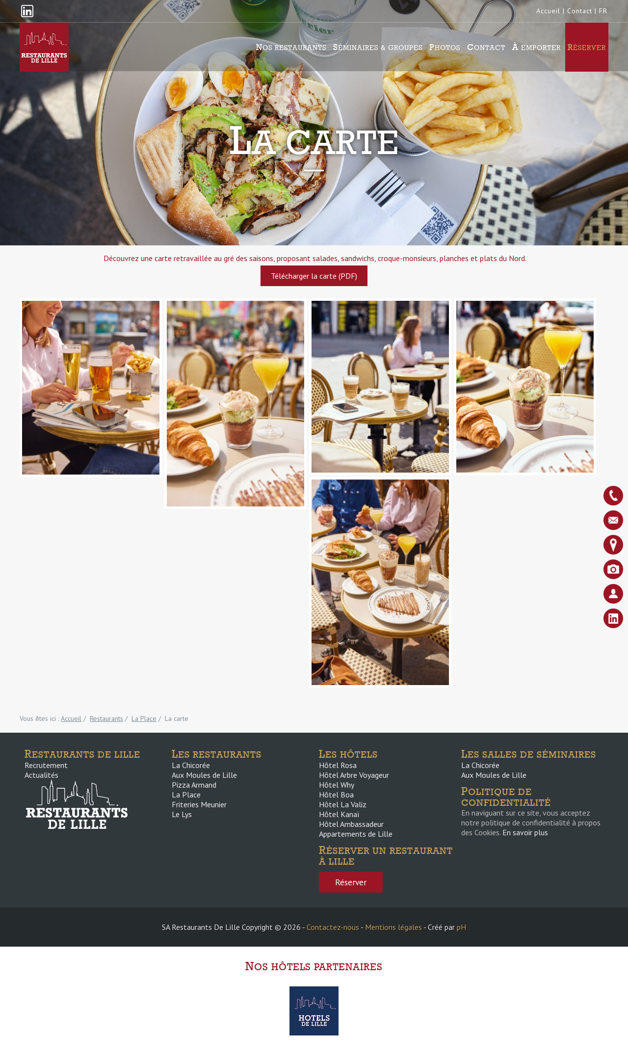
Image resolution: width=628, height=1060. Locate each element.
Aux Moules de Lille (204, 775)
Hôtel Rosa (338, 765)
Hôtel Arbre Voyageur (354, 775)
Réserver (587, 47)
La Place (186, 794)
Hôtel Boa (336, 794)
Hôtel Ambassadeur (351, 824)
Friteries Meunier (199, 804)
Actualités (41, 775)
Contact (579, 10)
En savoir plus (525, 832)
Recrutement (46, 765)
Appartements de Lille (355, 834)
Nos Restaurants (291, 47)
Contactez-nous (333, 927)
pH (461, 927)
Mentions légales (393, 927)
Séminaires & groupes (377, 47)
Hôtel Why (336, 785)
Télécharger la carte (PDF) (314, 276)
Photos (444, 47)
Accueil (548, 10)
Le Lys (182, 814)
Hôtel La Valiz (342, 804)
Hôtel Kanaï (339, 814)
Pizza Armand (194, 785)
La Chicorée (191, 765)
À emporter (536, 47)
